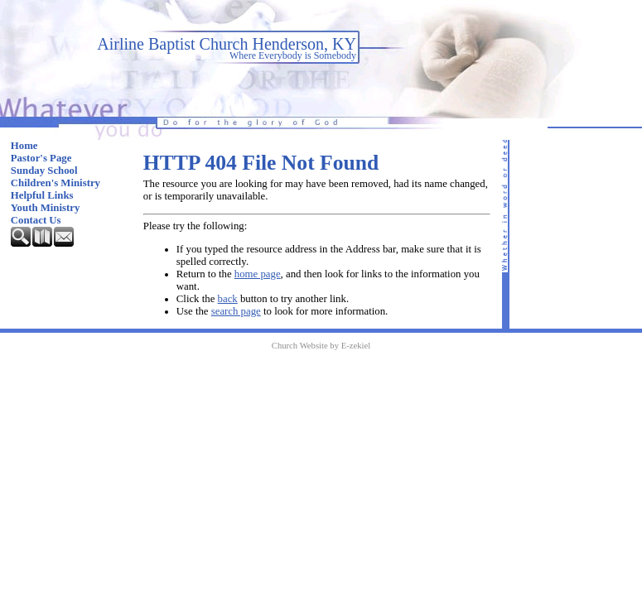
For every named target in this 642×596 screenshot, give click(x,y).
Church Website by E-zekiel (321, 345)
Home (24, 145)
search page (236, 311)
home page (257, 274)
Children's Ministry (55, 183)
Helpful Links (42, 195)
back (228, 299)
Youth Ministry (45, 208)
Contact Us (36, 220)
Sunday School (44, 170)
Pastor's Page (41, 158)
